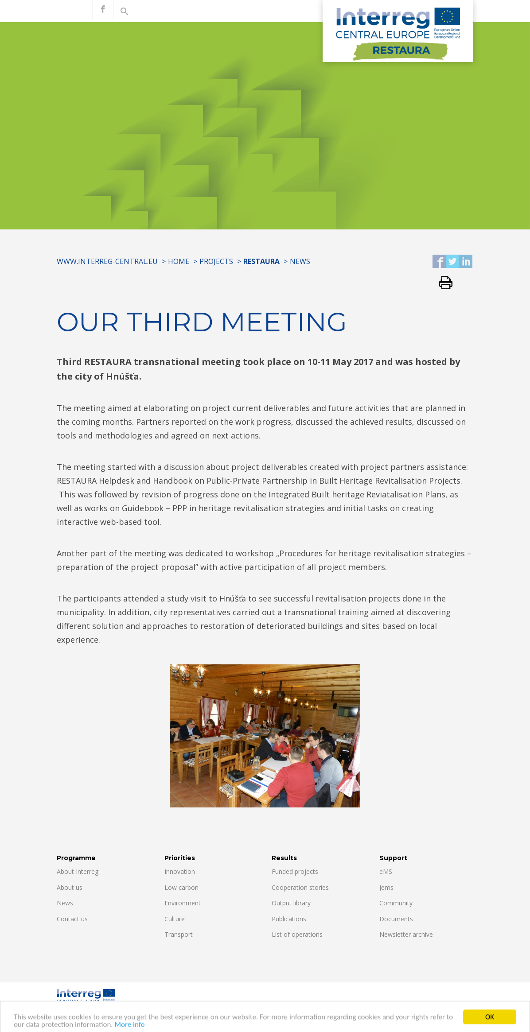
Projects (216, 261)
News (300, 261)
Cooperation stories (300, 887)
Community (396, 903)
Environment (182, 903)
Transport (178, 934)
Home (178, 261)
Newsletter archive (406, 934)
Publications (289, 919)
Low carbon (181, 887)
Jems (386, 887)
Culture (174, 919)
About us (69, 887)
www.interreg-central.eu (107, 261)
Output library (291, 903)
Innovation (179, 871)
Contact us (72, 919)
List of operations (297, 934)
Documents (396, 919)
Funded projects (295, 871)
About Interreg (77, 871)
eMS (385, 871)
